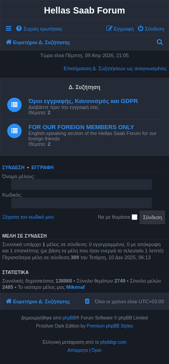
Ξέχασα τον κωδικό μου (28, 217)
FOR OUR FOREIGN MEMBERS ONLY (81, 127)
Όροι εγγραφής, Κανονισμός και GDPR (83, 101)
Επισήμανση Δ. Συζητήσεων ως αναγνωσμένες (115, 68)
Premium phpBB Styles (110, 326)
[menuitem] (39, 28)
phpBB (69, 317)
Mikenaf (75, 287)
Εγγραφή (43, 167)
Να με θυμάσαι (117, 217)
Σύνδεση (13, 167)
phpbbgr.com (113, 342)
